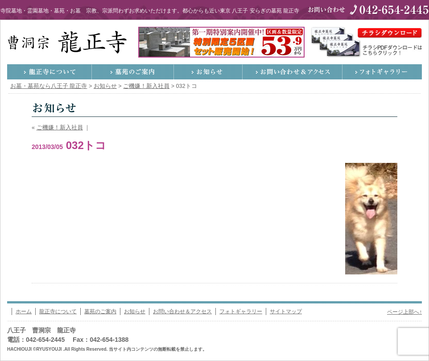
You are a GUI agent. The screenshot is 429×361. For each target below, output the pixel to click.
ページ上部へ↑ (404, 312)
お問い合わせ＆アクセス (292, 71)
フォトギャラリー (382, 71)
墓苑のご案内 (133, 71)
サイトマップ (286, 311)
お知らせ (208, 71)
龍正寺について (49, 71)
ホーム (24, 311)
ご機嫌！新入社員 (60, 127)
